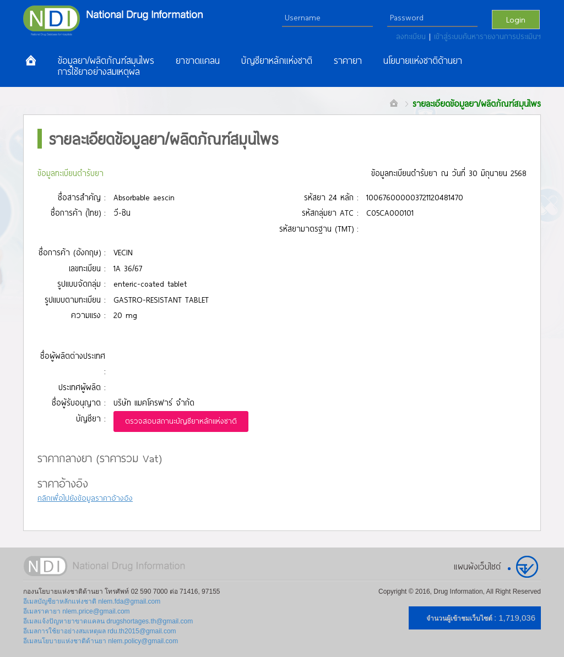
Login (515, 19)
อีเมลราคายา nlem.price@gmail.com (76, 611)
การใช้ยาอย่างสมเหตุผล (98, 71)
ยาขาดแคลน (198, 60)
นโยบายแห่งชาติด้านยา (422, 60)
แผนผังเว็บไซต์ (477, 566)
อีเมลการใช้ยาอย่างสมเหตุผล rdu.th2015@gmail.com (99, 631)
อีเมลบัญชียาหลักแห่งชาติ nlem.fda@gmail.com (91, 601)
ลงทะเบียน (412, 36)
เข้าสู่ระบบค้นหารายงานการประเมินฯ (487, 36)
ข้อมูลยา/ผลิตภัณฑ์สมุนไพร (105, 60)
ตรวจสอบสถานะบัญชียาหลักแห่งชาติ (181, 420)
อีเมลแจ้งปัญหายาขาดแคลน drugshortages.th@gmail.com (108, 621)
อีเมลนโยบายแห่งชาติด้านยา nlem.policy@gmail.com (100, 641)
